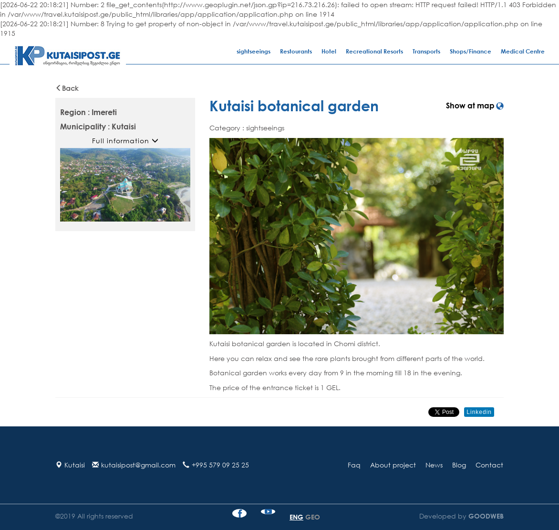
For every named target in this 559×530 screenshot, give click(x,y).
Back (66, 88)
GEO (312, 517)
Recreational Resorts (374, 51)
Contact (489, 465)
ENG (296, 517)
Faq (354, 465)
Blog (459, 465)
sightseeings (253, 51)
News (434, 465)
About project (393, 465)
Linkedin (479, 412)
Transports (426, 51)
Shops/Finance (470, 51)
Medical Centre (523, 51)
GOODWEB (485, 516)
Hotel (328, 51)
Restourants (296, 51)
